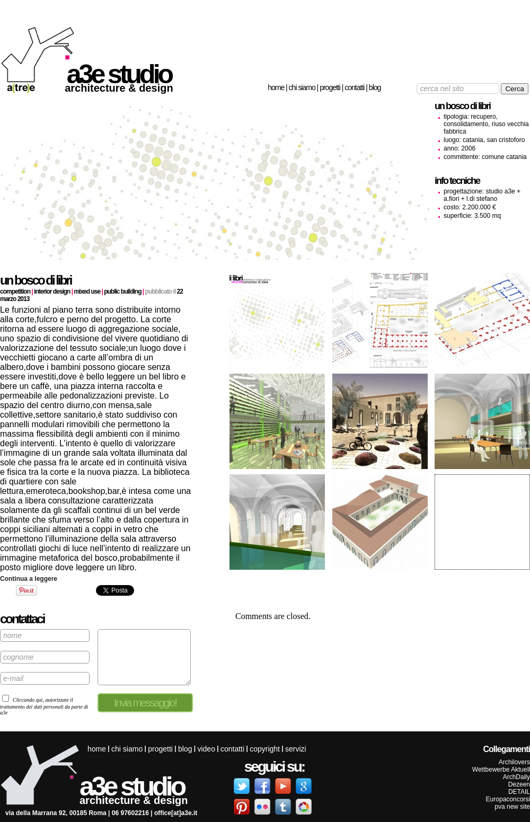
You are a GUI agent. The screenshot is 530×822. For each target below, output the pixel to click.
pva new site (512, 806)
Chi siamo (302, 87)
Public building (122, 291)
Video (206, 749)
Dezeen (519, 784)
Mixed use (87, 291)
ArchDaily (516, 777)
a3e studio (119, 74)
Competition (15, 291)
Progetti (330, 87)
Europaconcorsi (508, 799)
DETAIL (519, 792)
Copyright (265, 749)
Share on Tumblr (66, 590)
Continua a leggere (28, 578)
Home (276, 87)
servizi (295, 749)
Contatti (354, 87)
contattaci (22, 619)
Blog (375, 87)
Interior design (52, 291)
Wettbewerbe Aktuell (501, 769)
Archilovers (514, 762)
